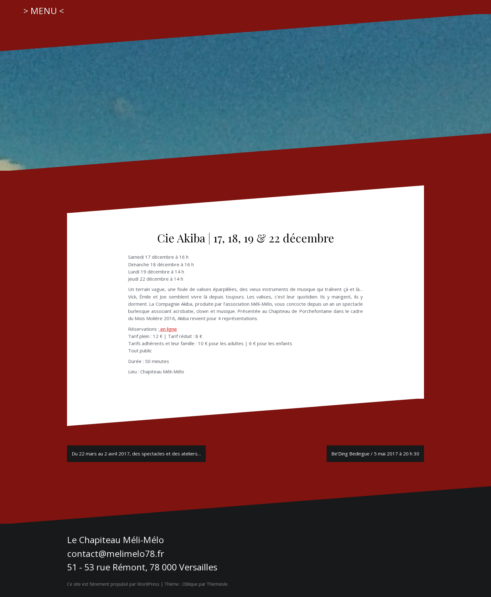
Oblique (190, 584)
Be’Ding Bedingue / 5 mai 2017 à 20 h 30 (375, 453)
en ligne (168, 329)
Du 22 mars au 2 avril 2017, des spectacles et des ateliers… (136, 453)
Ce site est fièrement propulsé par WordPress (113, 584)
